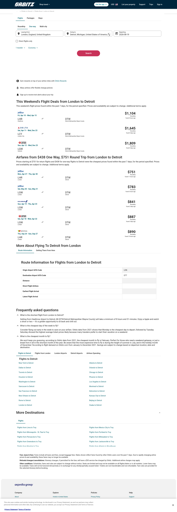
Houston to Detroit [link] (26, 339)
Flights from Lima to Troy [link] (26, 390)
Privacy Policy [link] (95, 459)
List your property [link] (20, 467)
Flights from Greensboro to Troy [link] (29, 404)
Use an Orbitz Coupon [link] (136, 475)
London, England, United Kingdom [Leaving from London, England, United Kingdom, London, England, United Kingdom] (40, 61)
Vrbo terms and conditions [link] (99, 471)
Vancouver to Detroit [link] (26, 349)
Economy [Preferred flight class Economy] (148, 53)
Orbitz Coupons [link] (58, 483)
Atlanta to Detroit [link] (95, 325)
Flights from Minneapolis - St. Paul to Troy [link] (33, 395)
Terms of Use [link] (95, 467)
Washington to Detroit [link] (27, 344)
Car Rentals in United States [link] (62, 467)
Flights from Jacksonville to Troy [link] (101, 404)
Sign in (159, 4)
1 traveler (136, 53)
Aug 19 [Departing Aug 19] (121, 61)
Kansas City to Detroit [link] (97, 358)
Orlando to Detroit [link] (96, 330)
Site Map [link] (18, 483)
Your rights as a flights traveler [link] (139, 479)
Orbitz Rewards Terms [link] (98, 475)
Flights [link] (26, 12)
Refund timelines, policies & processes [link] (141, 471)
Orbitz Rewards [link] (20, 487)
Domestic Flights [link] (58, 471)
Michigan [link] (52, 12)
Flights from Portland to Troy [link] (100, 395)
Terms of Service (24, 509)
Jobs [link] (16, 463)
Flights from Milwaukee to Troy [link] (101, 399)
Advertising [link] (18, 491)
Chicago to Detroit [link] (96, 335)
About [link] (17, 459)
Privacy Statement (11, 509)
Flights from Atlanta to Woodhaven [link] (102, 409)
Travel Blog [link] (56, 494)
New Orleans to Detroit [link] (27, 358)
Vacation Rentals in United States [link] (64, 463)
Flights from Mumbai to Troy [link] (28, 409)
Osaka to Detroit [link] (95, 368)
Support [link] (131, 459)
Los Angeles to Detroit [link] (97, 344)
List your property (128, 4)
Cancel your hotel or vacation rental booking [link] (143, 463)
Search (88, 75)
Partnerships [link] (19, 471)
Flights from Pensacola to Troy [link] (29, 399)
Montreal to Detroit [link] (96, 349)
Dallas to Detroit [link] (25, 330)
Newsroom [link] (18, 475)
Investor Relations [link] (21, 479)
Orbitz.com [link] (18, 12)
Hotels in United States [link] (60, 459)
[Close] (173, 505)
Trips (151, 4)
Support (142, 4)
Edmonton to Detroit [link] (97, 353)
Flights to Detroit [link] (63, 12)
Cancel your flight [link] (134, 467)
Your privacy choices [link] (97, 479)
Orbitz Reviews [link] (58, 479)
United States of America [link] (39, 12)
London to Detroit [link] (25, 368)
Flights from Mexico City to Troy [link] (101, 390)
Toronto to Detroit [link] (25, 335)
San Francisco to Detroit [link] (28, 353)
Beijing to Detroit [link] (95, 363)
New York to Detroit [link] (26, 325)
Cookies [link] (93, 463)
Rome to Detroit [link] (25, 363)
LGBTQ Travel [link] (57, 487)
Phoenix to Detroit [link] (96, 339)
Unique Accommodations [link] (61, 491)
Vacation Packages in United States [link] (64, 475)
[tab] (78, 44)
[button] (88, 375)
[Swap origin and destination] (66, 60)
